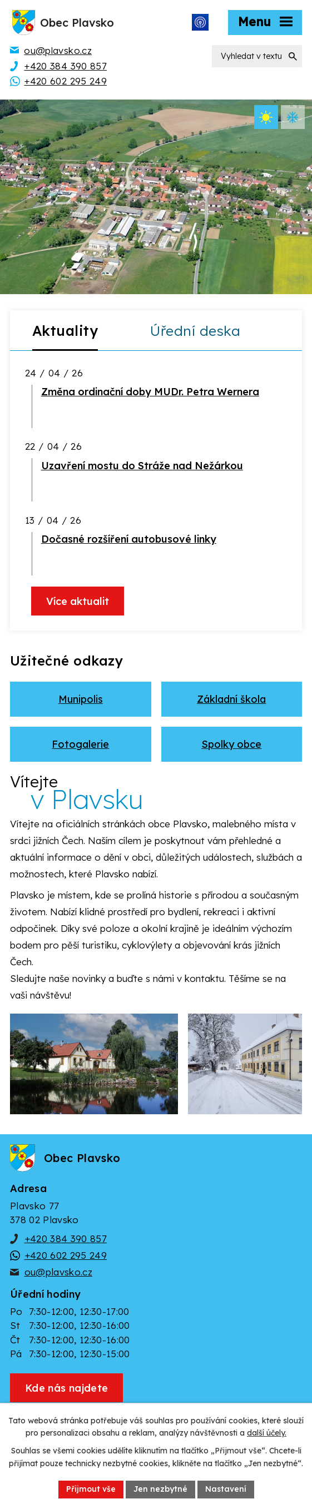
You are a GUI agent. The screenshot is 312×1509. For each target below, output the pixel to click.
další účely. (266, 1433)
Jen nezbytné (160, 1489)
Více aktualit (77, 601)
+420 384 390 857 (65, 1238)
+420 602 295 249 (65, 1255)
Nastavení (225, 1489)
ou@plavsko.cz (58, 1272)
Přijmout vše (91, 1489)
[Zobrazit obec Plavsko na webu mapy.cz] (66, 1387)
